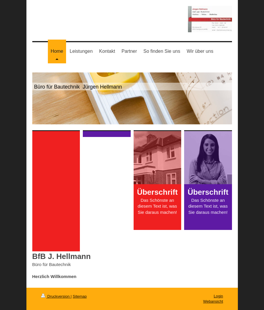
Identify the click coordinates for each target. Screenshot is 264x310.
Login (218, 296)
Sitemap (80, 296)
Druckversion (56, 296)
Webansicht (213, 301)
